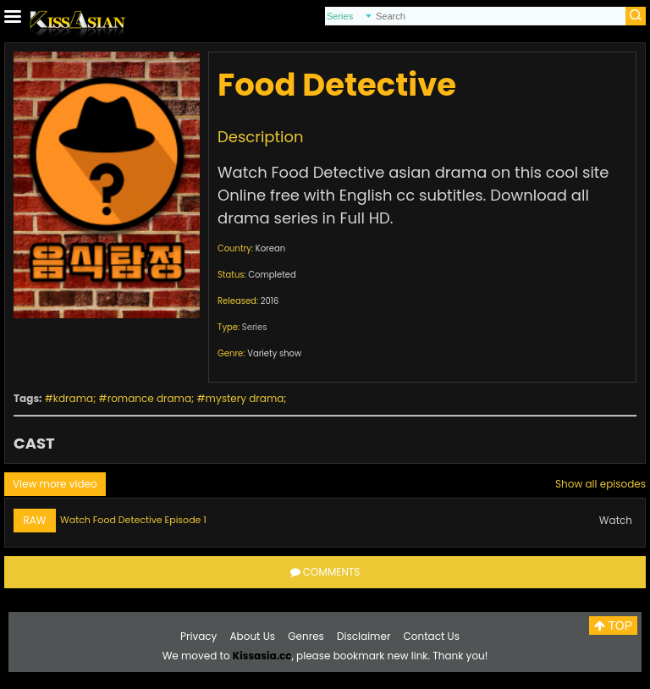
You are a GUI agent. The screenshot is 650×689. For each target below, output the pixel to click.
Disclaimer (363, 636)
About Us (253, 636)
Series (254, 327)
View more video (55, 484)
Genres (306, 636)
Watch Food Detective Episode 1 (133, 519)
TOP (613, 625)
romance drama (149, 398)
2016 (270, 301)
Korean (270, 248)
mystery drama (245, 398)
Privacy (198, 636)
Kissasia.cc (262, 655)
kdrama (73, 398)
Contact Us (432, 636)
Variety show (274, 353)
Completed (271, 274)
